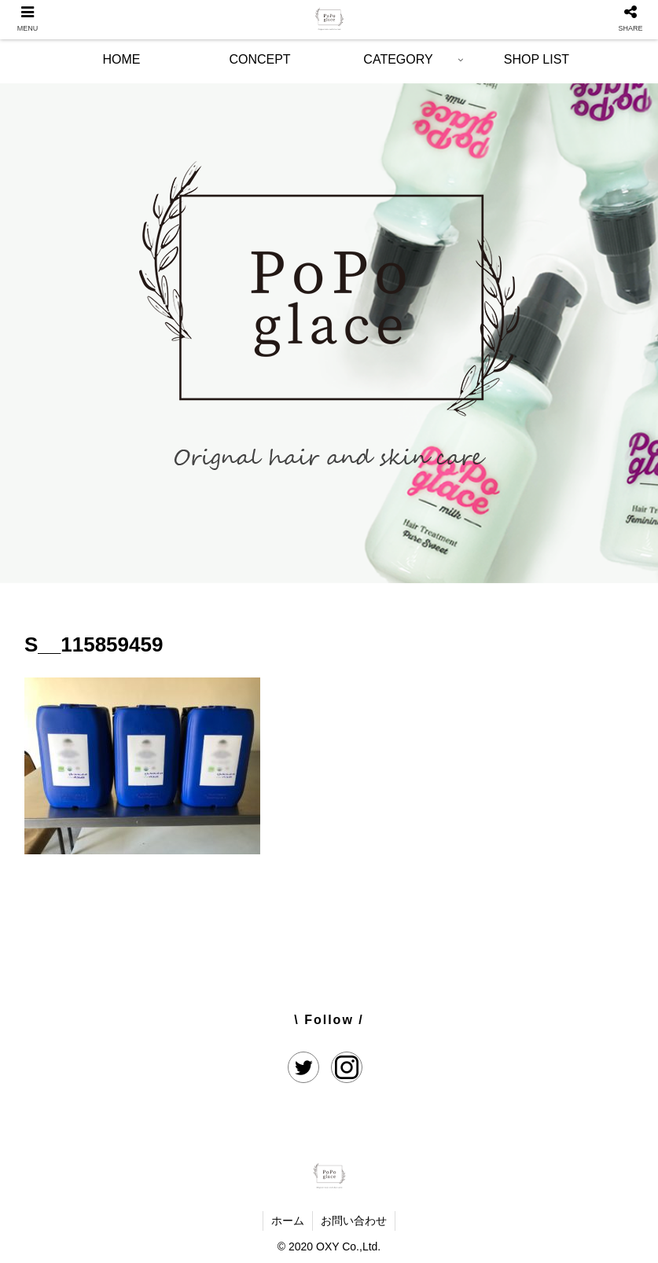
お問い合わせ (354, 1220)
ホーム (287, 1220)
